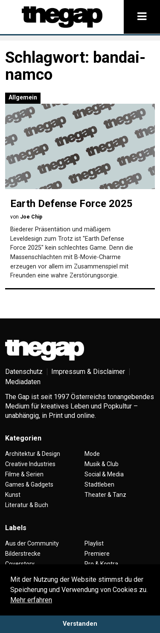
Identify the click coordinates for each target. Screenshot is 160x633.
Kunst (12, 494)
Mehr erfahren (31, 600)
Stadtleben (99, 484)
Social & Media (104, 474)
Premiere (97, 553)
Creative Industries (30, 464)
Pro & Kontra (101, 563)
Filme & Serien (24, 474)
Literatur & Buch (26, 505)
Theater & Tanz (105, 494)
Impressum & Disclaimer (88, 372)
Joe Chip (31, 217)
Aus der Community (32, 543)
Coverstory (20, 563)
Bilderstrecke (23, 553)
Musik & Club (101, 464)
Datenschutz (24, 372)
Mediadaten (23, 382)
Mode (92, 453)
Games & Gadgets (29, 484)
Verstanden (80, 623)
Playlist (94, 543)
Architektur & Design (32, 453)
